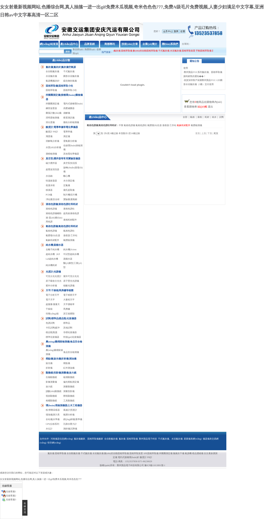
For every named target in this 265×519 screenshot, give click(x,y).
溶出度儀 (50, 122)
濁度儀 (49, 136)
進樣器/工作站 (70, 235)
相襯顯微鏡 (51, 400)
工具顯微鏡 (69, 400)
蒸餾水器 (67, 259)
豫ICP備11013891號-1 (154, 465)
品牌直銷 (89, 44)
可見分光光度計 (53, 276)
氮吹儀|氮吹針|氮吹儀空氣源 (61, 67)
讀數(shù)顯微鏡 (54, 391)
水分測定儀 (69, 180)
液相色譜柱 (69, 208)
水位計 (49, 428)
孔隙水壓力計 (70, 424)
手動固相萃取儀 (205, 50)
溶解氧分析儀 (52, 141)
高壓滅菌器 (69, 108)
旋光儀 (49, 363)
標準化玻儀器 (52, 337)
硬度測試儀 (69, 117)
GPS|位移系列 (52, 424)
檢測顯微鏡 (69, 377)
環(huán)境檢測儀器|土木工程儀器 (64, 405)
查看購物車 (190, 106)
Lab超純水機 (52, 259)
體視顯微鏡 (69, 396)
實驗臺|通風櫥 (70, 199)
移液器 (49, 190)
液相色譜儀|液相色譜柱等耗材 (62, 204)
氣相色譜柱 (69, 230)
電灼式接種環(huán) (73, 103)
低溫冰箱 (50, 185)
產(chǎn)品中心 (69, 44)
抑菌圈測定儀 (52, 103)
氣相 (192, 117)
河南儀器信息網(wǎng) (62, 438)
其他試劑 (67, 327)
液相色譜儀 (51, 208)
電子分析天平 (52, 295)
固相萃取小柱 (70, 90)
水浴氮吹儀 (176, 50)
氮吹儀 (122, 438)
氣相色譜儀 (51, 230)
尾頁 (216, 133)
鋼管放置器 (51, 108)
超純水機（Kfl (53, 254)
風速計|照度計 (70, 410)
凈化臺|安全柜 (53, 199)
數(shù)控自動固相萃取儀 (146, 50)
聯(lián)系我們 (170, 44)
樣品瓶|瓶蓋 (51, 332)
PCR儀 (49, 194)
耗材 (207, 117)
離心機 (66, 176)
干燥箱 (49, 309)
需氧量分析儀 (70, 141)
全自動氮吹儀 (115, 50)
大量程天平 (69, 299)
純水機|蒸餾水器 (54, 245)
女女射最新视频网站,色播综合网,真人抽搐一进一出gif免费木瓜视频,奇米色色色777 (40, 479)
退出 (210, 106)
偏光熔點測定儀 (71, 382)
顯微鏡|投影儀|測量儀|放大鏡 (61, 372)
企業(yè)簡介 (149, 44)
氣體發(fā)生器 (53, 235)
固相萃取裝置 (189, 50)
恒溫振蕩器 (51, 180)
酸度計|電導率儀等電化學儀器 (62, 127)
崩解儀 (66, 113)
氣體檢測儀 (69, 240)
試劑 (221, 117)
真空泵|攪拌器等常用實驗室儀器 (63, 158)
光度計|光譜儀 (53, 271)
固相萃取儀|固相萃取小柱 (59, 85)
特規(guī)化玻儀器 (72, 337)
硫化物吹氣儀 (70, 80)
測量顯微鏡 (69, 386)
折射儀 (49, 368)
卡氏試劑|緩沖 (53, 327)
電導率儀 (67, 131)
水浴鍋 (49, 176)
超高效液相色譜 (71, 213)
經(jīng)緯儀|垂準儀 (72, 419)
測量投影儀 (69, 391)
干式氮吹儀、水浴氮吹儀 (170, 438)
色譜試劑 (50, 323)
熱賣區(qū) (90, 49)
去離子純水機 (52, 249)
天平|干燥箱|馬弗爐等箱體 (60, 290)
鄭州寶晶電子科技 (148, 438)
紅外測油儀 (69, 368)
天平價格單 (69, 304)
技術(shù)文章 (130, 44)
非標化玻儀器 (70, 332)
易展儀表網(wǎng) (193, 438)
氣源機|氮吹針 (53, 80)
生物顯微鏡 (51, 377)
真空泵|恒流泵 (70, 163)
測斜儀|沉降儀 (70, 428)
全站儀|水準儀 (53, 419)
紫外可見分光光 (71, 276)
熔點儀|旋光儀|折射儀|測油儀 (61, 358)
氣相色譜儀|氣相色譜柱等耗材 (62, 226)
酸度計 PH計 (52, 131)
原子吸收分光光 (53, 281)
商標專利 (109, 44)
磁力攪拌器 (51, 163)
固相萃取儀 (128, 50)
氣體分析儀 (69, 414)
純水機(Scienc (70, 249)
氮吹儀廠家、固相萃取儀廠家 (88, 438)
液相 (199, 117)
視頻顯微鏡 (51, 396)
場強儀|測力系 (53, 414)
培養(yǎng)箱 (52, 313)
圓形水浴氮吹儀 (71, 76)
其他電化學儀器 (71, 153)
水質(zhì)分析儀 (53, 147)
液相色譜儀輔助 (53, 213)
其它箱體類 (69, 313)
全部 (185, 117)
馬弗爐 (66, 309)
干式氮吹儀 (165, 50)
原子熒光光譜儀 (71, 281)
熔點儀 (66, 363)
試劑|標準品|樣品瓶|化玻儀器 (61, 318)
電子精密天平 (70, 295)
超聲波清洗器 (52, 169)
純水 (214, 117)
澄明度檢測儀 (52, 117)
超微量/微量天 (53, 304)
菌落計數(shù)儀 (54, 113)
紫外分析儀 (51, 285)
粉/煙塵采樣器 (53, 410)
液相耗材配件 (70, 219)
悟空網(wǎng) (54, 442)
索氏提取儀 (69, 190)
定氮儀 (66, 185)
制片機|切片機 (70, 194)
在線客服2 (11, 495)
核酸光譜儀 (69, 285)
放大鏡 (49, 386)
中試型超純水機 (71, 254)
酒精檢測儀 (51, 153)
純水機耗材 (51, 265)
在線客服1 (11, 491)
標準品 (66, 323)
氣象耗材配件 (52, 240)
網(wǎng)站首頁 (49, 44)
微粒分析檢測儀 (71, 122)
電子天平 (50, 299)
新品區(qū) (78, 49)
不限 (121, 125)
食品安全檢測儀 (71, 352)
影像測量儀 (51, 382)
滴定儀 (66, 136)
